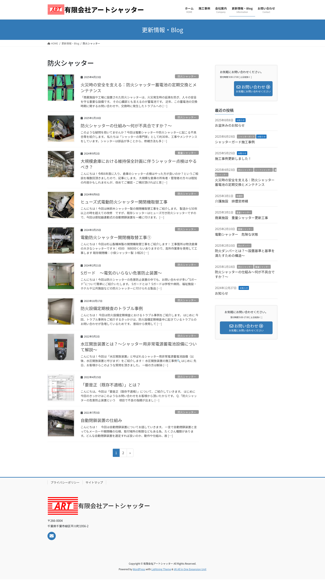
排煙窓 (239, 195)
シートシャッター (263, 169)
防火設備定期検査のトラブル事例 (112, 308)
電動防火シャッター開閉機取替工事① (116, 237)
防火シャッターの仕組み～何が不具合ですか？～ (126, 126)
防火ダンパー (244, 245)
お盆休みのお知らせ (230, 125)
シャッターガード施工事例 (235, 141)
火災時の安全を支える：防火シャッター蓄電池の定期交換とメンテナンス (138, 87)
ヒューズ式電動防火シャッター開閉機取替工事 (124, 202)
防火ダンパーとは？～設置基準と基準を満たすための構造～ (245, 253)
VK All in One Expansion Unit (190, 569)
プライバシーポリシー (65, 482)
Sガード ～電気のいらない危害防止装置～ (121, 273)
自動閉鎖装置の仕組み (101, 420)
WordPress (139, 569)
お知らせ (240, 120)
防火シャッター (187, 76)
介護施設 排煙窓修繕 (231, 201)
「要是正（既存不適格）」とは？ (111, 385)
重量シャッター (187, 153)
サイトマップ (94, 482)
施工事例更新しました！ (233, 158)
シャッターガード (246, 136)
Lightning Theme (161, 569)
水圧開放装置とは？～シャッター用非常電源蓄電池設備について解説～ (139, 347)
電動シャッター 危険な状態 (236, 234)
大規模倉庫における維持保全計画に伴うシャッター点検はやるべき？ (139, 164)
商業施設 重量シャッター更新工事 (243, 217)
